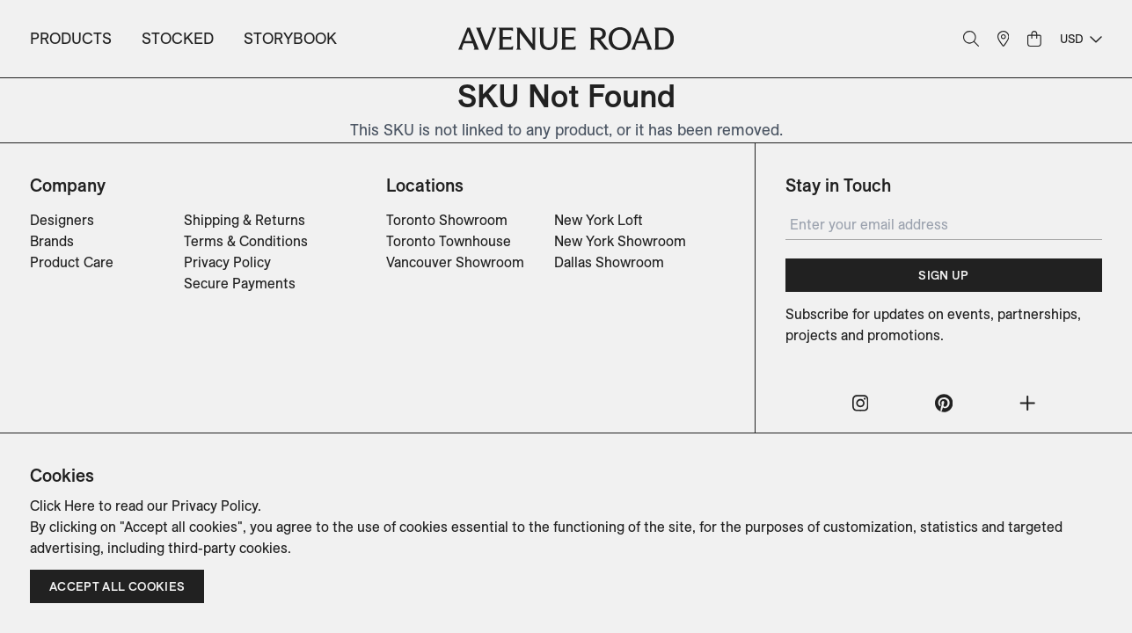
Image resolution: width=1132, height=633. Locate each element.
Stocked (178, 38)
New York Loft (598, 220)
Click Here (62, 505)
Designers (62, 220)
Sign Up (943, 275)
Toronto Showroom (447, 220)
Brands (52, 241)
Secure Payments (240, 283)
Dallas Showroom (609, 262)
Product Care (71, 262)
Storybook (290, 38)
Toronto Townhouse (448, 241)
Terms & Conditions (246, 241)
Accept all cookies (117, 586)
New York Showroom (620, 241)
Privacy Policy (227, 262)
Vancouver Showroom (455, 262)
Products (71, 38)
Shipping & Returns (244, 220)
